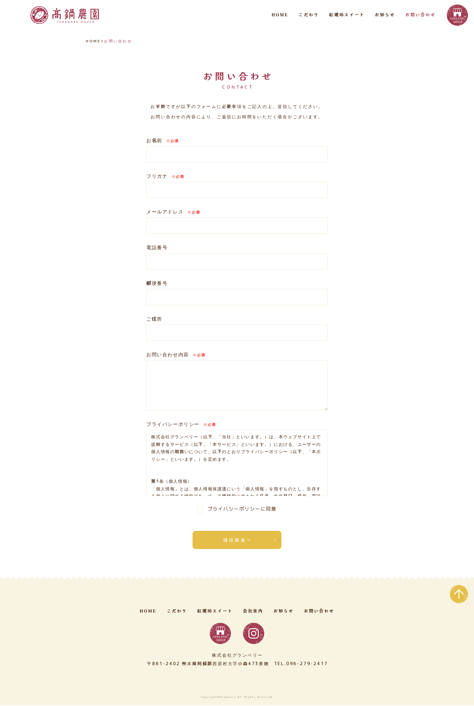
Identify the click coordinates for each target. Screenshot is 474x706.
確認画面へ (238, 540)
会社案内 (253, 612)
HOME (279, 15)
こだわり (309, 15)
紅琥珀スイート (347, 15)
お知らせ (385, 15)
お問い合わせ (420, 15)
